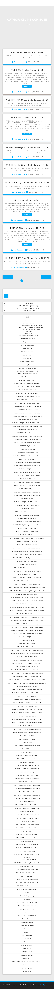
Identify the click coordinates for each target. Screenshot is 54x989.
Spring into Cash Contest (27, 909)
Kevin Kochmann (19, 62)
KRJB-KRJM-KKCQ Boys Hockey (27, 446)
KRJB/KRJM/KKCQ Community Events (30, 325)
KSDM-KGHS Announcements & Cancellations (27, 745)
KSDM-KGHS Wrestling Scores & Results (27, 778)
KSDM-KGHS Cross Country (27, 851)
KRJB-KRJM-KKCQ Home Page (29, 306)
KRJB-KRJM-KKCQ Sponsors (27, 338)
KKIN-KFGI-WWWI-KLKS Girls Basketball (27, 614)
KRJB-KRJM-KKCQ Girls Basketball (27, 429)
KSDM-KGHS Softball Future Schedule (27, 844)
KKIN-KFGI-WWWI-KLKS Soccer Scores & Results (27, 581)
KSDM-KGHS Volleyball (27, 762)
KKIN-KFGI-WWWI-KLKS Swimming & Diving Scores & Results (27, 591)
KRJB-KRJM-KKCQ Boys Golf (27, 489)
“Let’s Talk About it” (27, 968)
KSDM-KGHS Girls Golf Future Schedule (27, 879)
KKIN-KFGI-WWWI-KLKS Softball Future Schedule (27, 699)
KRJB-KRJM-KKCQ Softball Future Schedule (27, 482)
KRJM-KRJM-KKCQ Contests (27, 637)
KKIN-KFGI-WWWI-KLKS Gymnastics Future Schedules (27, 670)
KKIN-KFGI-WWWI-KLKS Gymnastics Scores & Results (27, 673)
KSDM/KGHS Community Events (30, 329)
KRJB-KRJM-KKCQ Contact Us (27, 915)
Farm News (28, 331)
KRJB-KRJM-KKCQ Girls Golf (27, 498)
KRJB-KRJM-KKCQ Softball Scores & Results (27, 485)
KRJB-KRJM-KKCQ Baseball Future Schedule (27, 472)
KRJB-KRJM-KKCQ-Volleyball (27, 390)
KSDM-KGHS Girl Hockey (27, 811)
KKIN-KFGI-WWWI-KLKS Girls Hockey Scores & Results (27, 653)
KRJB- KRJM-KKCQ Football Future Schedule (27, 383)
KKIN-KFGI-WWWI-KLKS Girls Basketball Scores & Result (27, 620)
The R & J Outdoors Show (27, 925)
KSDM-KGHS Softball (27, 841)
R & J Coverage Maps (27, 955)
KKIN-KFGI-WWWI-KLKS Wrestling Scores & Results (27, 663)
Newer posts (7, 277)
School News (28, 333)
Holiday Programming (27, 945)
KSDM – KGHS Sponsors (27, 345)
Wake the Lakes (27, 948)
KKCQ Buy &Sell (27, 952)
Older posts (46, 277)
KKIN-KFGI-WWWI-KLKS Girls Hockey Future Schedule (27, 650)
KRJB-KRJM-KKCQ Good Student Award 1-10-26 (27, 165)
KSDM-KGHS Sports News (27, 736)
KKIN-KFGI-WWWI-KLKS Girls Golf (27, 716)
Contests (27, 929)
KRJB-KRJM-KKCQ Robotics (27, 640)
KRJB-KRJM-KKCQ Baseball (27, 469)
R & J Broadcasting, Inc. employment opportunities (27, 962)
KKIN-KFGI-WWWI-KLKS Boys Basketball (27, 604)
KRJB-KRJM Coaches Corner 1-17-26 (27, 117)
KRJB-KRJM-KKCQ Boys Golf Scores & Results (27, 495)
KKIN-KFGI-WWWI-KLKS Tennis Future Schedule (27, 568)
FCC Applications (27, 358)
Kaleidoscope (27, 971)
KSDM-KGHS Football (27, 752)
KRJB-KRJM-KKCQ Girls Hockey (27, 449)
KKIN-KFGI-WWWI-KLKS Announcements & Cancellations (27, 538)
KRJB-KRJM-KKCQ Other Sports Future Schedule (27, 521)
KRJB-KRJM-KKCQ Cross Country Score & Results (27, 406)
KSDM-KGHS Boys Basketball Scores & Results (27, 788)
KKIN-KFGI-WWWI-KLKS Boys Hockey (27, 624)
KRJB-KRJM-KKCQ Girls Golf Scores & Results (27, 505)
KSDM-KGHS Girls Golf (27, 876)
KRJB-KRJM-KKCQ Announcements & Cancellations (27, 633)
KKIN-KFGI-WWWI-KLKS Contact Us (28, 373)
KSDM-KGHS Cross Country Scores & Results (27, 863)
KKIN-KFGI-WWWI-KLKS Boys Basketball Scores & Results (27, 610)
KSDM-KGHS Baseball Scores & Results (27, 838)
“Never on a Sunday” (27, 348)
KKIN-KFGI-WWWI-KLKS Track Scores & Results (27, 732)
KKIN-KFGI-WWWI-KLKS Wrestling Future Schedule (27, 660)
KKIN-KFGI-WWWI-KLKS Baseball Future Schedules (27, 689)
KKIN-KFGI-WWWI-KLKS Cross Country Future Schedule (27, 597)
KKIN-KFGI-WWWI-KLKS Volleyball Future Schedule (27, 558)
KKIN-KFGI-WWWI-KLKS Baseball (27, 686)
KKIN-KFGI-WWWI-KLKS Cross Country (27, 594)
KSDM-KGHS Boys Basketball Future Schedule (27, 785)
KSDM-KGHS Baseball (27, 831)
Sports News (27, 355)
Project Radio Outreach (27, 361)
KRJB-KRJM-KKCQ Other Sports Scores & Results (27, 525)
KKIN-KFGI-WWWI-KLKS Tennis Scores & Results (27, 571)
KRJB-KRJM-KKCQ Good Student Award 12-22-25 (27, 182)
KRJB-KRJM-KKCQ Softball (27, 479)
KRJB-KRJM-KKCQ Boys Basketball (27, 419)
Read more (27, 86)
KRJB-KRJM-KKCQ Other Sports (27, 518)
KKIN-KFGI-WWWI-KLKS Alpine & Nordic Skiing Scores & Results (27, 683)
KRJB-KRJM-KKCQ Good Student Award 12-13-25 (27, 258)
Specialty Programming (27, 896)
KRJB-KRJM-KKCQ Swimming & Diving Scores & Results (27, 416)
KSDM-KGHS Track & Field (27, 821)
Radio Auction (27, 965)
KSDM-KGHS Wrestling (27, 772)
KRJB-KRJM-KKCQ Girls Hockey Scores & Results (27, 456)
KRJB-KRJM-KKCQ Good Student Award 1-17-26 (27, 147)
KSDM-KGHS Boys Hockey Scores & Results (27, 808)
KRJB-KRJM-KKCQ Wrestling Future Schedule (27, 462)
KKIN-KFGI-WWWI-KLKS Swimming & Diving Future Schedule (27, 587)
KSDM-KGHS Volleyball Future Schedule (27, 765)
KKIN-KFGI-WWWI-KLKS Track (27, 726)
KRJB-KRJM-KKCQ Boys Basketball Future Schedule (27, 423)
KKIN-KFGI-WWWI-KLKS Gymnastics (27, 666)
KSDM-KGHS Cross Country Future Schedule (27, 854)
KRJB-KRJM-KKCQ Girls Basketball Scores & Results (27, 436)
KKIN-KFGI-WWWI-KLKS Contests (27, 541)
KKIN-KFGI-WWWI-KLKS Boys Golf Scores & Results (27, 712)
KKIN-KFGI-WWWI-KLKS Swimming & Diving (27, 584)
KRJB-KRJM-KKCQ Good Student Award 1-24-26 (27, 99)
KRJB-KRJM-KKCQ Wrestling (27, 459)
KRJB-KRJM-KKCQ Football (27, 380)
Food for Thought (27, 935)
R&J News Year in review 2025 (27, 200)
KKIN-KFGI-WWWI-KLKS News (27, 535)
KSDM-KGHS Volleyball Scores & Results (27, 768)
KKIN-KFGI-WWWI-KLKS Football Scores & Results (27, 551)
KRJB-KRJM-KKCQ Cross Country (27, 400)
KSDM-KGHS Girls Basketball (27, 791)
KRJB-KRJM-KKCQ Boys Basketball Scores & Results (27, 426)
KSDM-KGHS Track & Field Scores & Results (27, 828)
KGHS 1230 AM (27, 938)
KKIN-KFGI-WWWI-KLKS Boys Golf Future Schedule (27, 709)
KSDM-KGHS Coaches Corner (27, 739)
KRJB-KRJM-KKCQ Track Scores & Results (27, 515)
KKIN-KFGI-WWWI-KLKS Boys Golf (27, 706)
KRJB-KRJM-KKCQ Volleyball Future (27, 393)
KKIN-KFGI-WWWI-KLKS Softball (27, 696)
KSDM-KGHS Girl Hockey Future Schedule (27, 815)
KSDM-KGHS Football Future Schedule (27, 755)
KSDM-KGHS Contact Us (29, 859)
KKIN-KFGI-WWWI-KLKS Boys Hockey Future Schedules (27, 627)
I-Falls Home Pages (29, 310)
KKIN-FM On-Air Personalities (27, 528)
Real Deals (27, 942)
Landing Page (28, 303)
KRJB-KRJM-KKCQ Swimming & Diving (27, 410)
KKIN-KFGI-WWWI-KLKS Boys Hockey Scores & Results (27, 630)
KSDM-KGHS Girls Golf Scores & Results (27, 882)
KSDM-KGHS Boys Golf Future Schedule (27, 869)
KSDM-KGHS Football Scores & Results (27, 759)
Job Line (27, 912)
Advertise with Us (27, 958)
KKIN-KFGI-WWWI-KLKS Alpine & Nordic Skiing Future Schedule (27, 680)
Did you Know (27, 342)
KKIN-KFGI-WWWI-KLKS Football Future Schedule (27, 548)
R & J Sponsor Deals (27, 352)
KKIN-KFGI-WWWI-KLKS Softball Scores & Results (27, 703)
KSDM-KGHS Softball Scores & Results (27, 847)
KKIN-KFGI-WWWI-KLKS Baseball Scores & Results (27, 693)
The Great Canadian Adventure (27, 906)
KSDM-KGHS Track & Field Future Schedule (27, 824)
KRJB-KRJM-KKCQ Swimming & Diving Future (27, 413)
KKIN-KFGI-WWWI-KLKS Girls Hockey (27, 647)
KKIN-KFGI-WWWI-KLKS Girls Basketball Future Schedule (27, 617)
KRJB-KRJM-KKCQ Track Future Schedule (27, 512)
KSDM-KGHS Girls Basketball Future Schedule (27, 795)
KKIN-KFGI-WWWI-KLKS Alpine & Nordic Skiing (27, 676)
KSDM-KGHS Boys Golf (27, 866)
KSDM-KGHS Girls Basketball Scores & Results (27, 798)
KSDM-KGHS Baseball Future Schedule (27, 834)
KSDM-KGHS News (27, 742)
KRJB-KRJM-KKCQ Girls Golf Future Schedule (27, 502)
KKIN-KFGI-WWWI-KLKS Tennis (27, 564)
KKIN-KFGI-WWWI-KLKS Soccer (27, 574)
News (27, 321)
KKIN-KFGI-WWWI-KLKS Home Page (28, 308)
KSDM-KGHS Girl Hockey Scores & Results (27, 818)
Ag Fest (27, 892)
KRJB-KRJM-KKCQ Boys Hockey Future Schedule (27, 442)
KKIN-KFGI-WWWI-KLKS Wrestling (27, 656)
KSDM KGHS (27, 857)
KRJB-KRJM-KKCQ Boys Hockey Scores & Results (27, 439)
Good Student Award (27, 922)
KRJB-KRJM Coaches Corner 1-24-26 (27, 70)
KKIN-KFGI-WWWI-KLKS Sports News (27, 531)
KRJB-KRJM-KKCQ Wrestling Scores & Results (27, 466)
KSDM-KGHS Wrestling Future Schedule (27, 775)
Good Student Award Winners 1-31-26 (27, 52)
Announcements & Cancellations (28, 335)
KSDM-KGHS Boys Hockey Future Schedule (27, 805)
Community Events (28, 323)
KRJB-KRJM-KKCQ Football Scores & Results (27, 386)
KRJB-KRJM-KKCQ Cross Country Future (27, 403)
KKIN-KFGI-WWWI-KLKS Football (27, 545)
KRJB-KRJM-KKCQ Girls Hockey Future (27, 452)
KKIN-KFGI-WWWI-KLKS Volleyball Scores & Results (27, 554)
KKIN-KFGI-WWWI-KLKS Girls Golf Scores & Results (27, 722)
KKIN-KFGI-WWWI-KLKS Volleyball (27, 561)
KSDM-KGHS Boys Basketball (27, 782)
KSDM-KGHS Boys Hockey (27, 801)
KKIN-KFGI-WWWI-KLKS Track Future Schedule (27, 729)
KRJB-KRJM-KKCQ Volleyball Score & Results (27, 396)
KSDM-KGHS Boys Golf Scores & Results (27, 873)
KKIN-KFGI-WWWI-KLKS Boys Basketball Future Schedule (27, 607)
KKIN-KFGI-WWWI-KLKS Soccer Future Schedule (27, 577)
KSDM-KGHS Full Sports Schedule (27, 886)
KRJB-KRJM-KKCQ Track (27, 508)
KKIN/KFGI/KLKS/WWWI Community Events (30, 327)
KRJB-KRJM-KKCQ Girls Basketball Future (27, 433)
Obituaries (27, 932)
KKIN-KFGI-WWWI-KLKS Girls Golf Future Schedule (27, 719)
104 (35, 280)
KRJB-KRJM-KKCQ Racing (27, 643)
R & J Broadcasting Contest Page (27, 902)
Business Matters (27, 919)
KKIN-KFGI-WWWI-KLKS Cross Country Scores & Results (27, 601)
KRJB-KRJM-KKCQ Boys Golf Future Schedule (27, 492)
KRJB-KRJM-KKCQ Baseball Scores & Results (27, 475)
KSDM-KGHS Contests (27, 749)
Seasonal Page (27, 899)
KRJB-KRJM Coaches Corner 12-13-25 (27, 228)
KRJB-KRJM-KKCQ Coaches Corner (27, 889)
